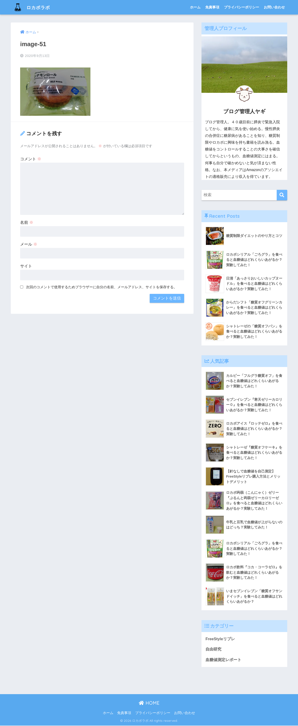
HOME (149, 703)
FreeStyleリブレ (220, 639)
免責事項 (212, 7)
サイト (26, 266)
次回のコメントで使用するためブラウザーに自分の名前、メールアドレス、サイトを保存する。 (101, 287)
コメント (30, 159)
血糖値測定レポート (223, 660)
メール (28, 244)
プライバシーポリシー (241, 7)
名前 (26, 222)
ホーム (195, 7)
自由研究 (213, 649)
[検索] (282, 195)
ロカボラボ (34, 7)
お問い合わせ (274, 7)
